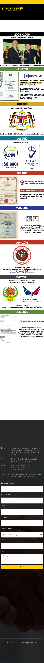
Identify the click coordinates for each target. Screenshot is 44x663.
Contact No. (5, 517)
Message (4, 551)
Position (4, 506)
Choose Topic (6, 529)
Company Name (7, 483)
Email (3, 540)
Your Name (5, 494)
